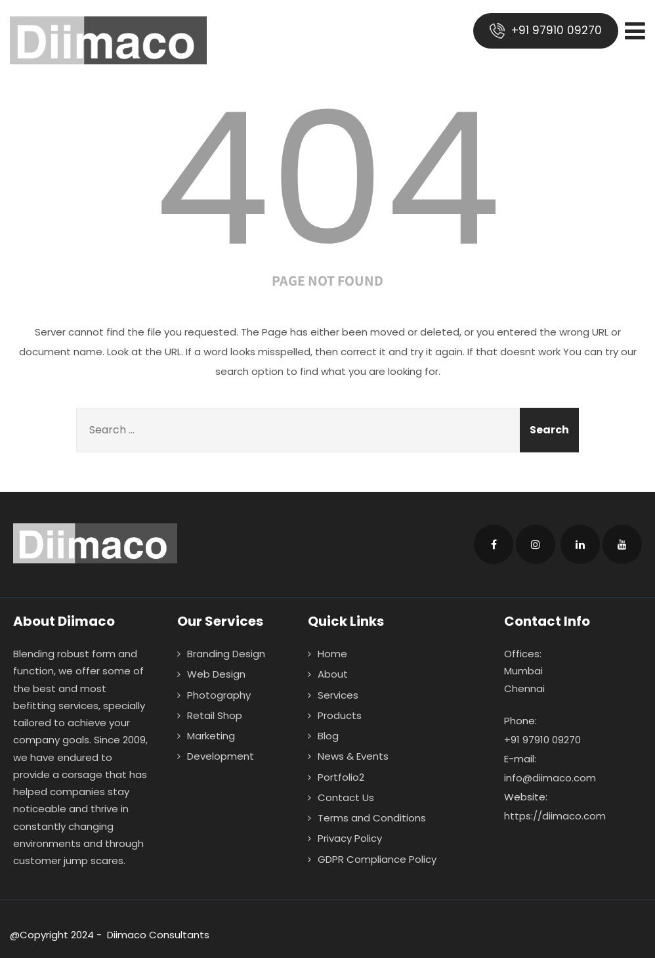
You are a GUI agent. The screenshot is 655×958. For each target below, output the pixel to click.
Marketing (211, 736)
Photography (219, 695)
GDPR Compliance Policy (377, 859)
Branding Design (226, 654)
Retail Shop (214, 715)
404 (327, 179)
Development (220, 756)
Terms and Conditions (372, 818)
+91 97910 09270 (546, 30)
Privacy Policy (350, 838)
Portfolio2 (341, 777)
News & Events (353, 756)
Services (338, 695)
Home (332, 654)
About (333, 674)
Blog (328, 736)
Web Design (216, 674)
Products (340, 715)
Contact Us (346, 797)
